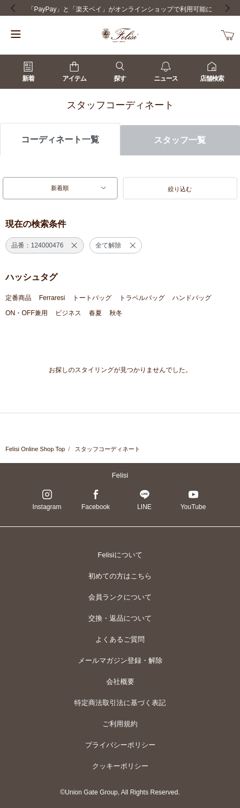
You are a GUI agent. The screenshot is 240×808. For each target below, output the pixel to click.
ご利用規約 (120, 724)
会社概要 (120, 681)
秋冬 (115, 313)
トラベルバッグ (142, 298)
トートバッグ (92, 298)
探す (120, 72)
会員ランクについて (120, 597)
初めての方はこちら (120, 576)
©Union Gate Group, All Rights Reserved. (120, 792)
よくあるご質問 (120, 639)
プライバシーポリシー (120, 745)
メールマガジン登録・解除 (120, 660)
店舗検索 (212, 72)
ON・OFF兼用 (26, 313)
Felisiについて (120, 555)
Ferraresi (52, 298)
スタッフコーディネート (107, 449)
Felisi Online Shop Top (35, 449)
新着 (28, 72)
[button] (180, 188)
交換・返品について (120, 618)
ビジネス (68, 313)
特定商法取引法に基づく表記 (120, 703)
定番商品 (18, 298)
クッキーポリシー (120, 766)
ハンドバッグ (191, 298)
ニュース (166, 72)
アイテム (74, 72)
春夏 (95, 313)
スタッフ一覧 (180, 140)
